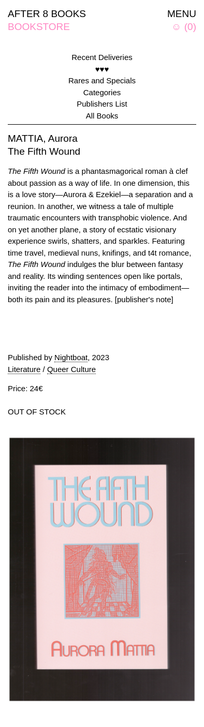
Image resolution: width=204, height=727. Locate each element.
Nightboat (71, 357)
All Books (102, 115)
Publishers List (102, 103)
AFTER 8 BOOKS (47, 13)
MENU (181, 13)
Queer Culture (71, 369)
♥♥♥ (102, 69)
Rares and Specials (102, 80)
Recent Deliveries (102, 57)
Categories (102, 92)
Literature (24, 369)
